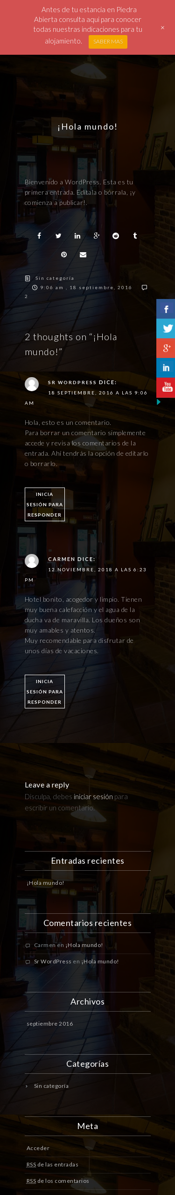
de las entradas (53, 1164)
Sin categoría (55, 278)
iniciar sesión (93, 796)
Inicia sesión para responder (45, 504)
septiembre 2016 (50, 1023)
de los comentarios (58, 1180)
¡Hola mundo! (46, 882)
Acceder (38, 1147)
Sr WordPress (72, 382)
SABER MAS (108, 41)
